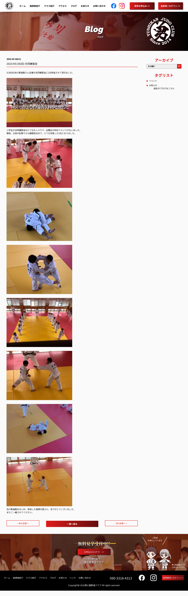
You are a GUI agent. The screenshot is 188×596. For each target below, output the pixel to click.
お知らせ (85, 5)
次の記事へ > (121, 523)
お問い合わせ (99, 5)
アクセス (62, 5)
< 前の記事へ (23, 523)
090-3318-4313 (120, 583)
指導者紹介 (35, 5)
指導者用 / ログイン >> (172, 582)
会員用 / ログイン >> (170, 5)
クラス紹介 (49, 5)
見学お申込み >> (142, 5)
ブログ (74, 5)
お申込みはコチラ (94, 554)
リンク (73, 582)
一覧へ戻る (72, 523)
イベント (153, 80)
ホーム (22, 5)
